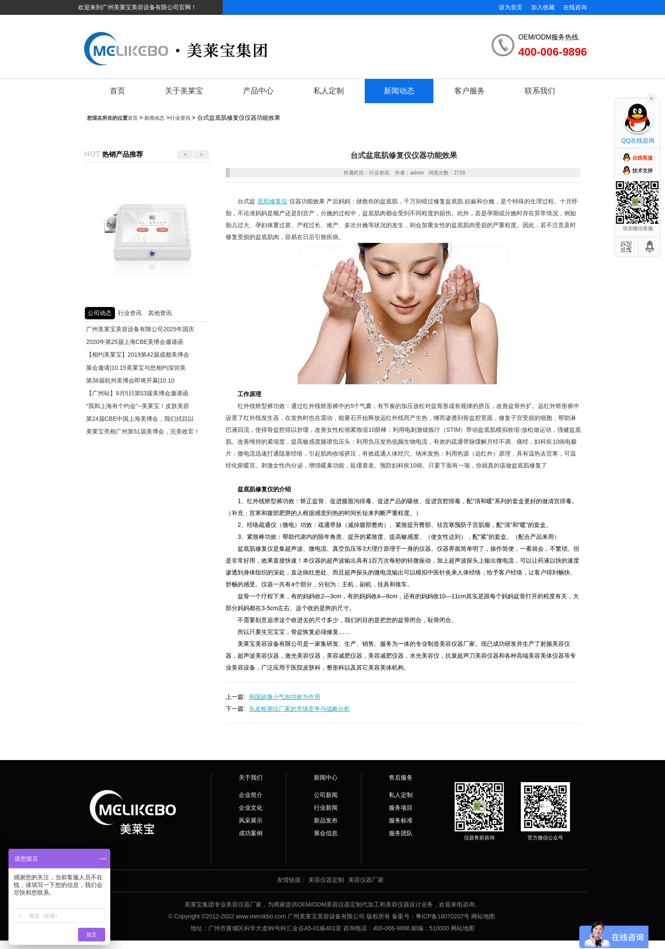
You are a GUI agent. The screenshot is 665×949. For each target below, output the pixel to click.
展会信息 (326, 833)
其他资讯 (160, 313)
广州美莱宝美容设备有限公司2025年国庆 (140, 329)
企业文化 (251, 807)
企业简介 (251, 794)
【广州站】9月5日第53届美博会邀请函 (137, 393)
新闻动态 (399, 91)
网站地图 (483, 916)
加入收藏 (543, 7)
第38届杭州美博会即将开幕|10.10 (130, 380)
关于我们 (251, 777)
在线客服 (642, 158)
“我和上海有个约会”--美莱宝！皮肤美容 (137, 406)
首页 (117, 91)
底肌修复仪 (272, 201)
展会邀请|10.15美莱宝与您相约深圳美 (136, 367)
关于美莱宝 (184, 91)
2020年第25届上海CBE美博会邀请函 (135, 341)
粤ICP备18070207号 (443, 916)
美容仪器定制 (326, 879)
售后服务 (401, 777)
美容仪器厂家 (366, 879)
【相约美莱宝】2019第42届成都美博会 (137, 354)
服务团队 (401, 833)
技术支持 (642, 171)
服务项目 (401, 807)
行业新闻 (326, 807)
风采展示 (251, 820)
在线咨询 (575, 7)
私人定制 (328, 91)
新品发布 (326, 820)
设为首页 (510, 7)
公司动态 (100, 313)
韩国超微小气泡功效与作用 (284, 696)
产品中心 (258, 91)
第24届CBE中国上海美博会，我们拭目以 (140, 418)
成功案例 (251, 833)
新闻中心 (326, 777)
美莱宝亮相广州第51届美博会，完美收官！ (143, 431)
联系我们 (540, 91)
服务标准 (401, 820)
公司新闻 (326, 794)
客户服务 (469, 91)
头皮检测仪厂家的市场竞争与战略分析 (299, 708)
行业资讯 (180, 118)
